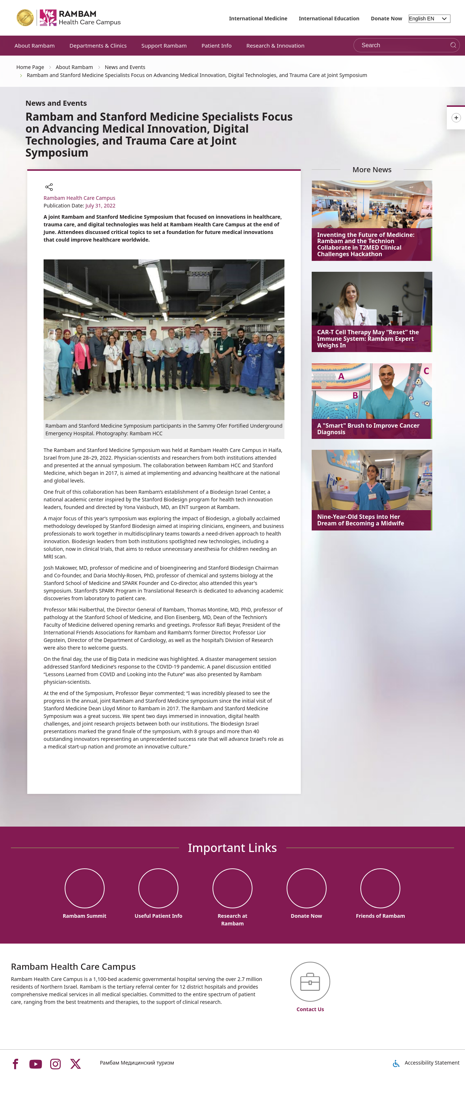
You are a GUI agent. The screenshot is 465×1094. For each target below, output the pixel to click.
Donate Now (386, 18)
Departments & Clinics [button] (98, 45)
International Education (329, 18)
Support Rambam (164, 45)
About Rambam (35, 45)
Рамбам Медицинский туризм (137, 1062)
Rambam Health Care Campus (79, 197)
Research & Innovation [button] (275, 45)
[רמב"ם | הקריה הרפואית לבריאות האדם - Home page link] (69, 17)
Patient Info (217, 45)
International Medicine (258, 18)
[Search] (453, 45)
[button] (49, 188)
